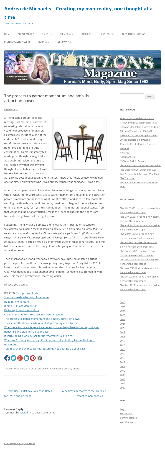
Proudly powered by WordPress (19, 443)
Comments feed (128, 417)
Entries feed (126, 413)
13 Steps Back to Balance (133, 161)
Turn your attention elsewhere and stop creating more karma (41, 323)
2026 (122, 302)
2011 (122, 366)
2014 (122, 353)
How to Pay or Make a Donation (137, 118)
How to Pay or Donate (135, 33)
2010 (122, 370)
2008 (122, 379)
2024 (122, 310)
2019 (122, 332)
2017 (122, 340)
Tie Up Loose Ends (27, 293)
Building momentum (16, 301)
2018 (122, 336)
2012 (122, 362)
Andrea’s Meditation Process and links (140, 126)
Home (7, 33)
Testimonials (64, 41)
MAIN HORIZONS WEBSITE (17, 41)
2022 (122, 319)
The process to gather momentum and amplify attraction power (42, 318)
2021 (122, 323)
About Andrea (26, 33)
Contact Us (107, 33)
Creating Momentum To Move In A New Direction (33, 314)
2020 (122, 328)
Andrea (76, 368)
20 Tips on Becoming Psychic (135, 139)
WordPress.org (128, 422)
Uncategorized (38, 368)
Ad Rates (47, 33)
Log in (123, 409)
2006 (122, 387)
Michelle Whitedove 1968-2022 (136, 131)
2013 (122, 357)
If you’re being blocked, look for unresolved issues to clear (38, 336)
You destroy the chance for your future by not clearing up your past (44, 348)
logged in (25, 412)
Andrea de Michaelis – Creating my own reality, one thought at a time (78, 12)
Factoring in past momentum (21, 310)
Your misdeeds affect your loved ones (26, 297)
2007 (122, 383)
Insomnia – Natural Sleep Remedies (139, 135)
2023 (122, 315)
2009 (122, 375)
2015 (122, 349)
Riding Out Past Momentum (20, 306)
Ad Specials (66, 33)
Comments (87, 33)
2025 (122, 306)
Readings (43, 41)
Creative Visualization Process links (138, 122)
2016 (122, 345)
